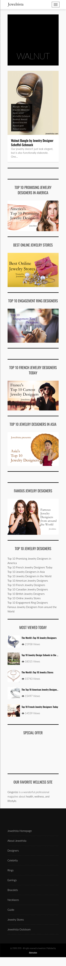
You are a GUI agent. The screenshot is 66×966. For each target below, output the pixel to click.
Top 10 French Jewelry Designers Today (30, 567)
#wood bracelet (20, 122)
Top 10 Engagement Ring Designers (28, 602)
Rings (11, 870)
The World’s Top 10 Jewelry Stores (37, 672)
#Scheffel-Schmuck (21, 116)
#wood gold (18, 125)
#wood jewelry (19, 128)
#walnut (16, 119)
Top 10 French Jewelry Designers (26, 585)
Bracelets (13, 890)
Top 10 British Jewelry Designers (26, 593)
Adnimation (33, 952)
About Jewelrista (17, 840)
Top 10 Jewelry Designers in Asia (26, 571)
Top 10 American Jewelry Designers (28, 580)
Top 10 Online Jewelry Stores (24, 598)
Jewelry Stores (16, 919)
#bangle (16, 106)
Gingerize (13, 792)
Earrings (12, 880)
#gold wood (18, 113)
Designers (13, 850)
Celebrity (13, 860)
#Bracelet (25, 109)
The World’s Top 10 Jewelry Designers (39, 638)
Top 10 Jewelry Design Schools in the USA (41, 655)
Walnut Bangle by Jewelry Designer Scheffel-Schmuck (32, 142)
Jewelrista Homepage (20, 830)
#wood (24, 119)
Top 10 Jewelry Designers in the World (30, 576)
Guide (11, 909)
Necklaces (13, 899)
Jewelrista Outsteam (19, 929)
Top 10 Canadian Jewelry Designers (28, 589)
